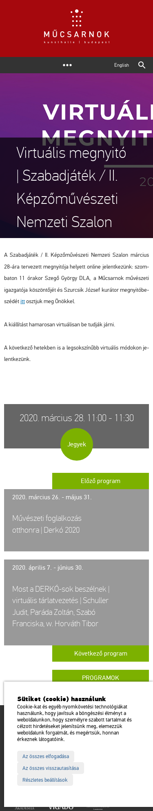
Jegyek (76, 444)
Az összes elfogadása (45, 756)
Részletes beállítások (45, 780)
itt (22, 301)
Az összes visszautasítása (50, 768)
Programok (100, 678)
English (121, 65)
